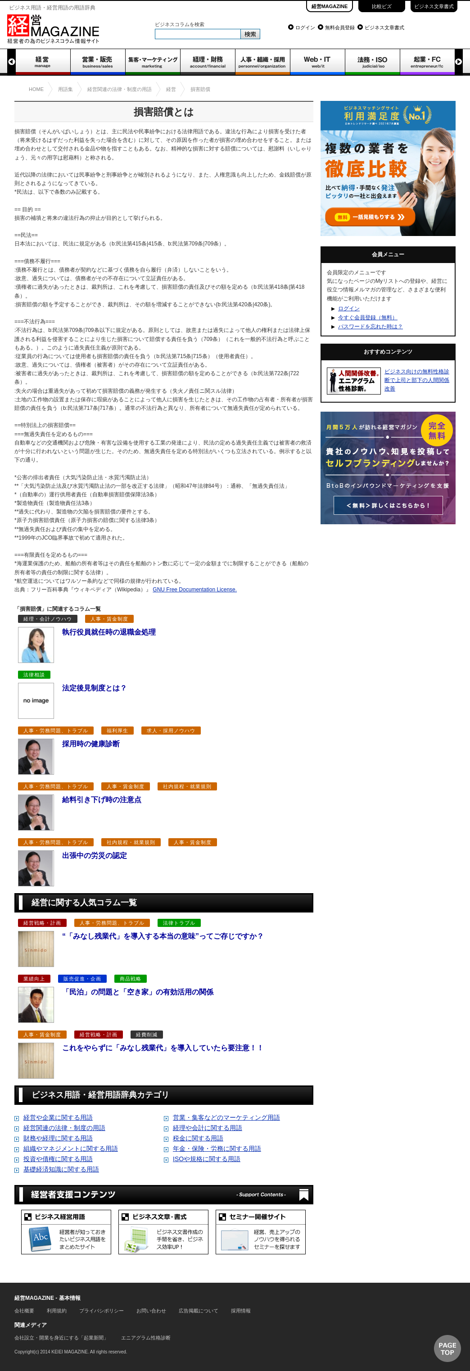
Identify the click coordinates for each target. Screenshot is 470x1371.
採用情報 (241, 1310)
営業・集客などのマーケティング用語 (226, 1117)
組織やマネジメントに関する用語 (70, 1148)
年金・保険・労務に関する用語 (217, 1148)
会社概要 (24, 1310)
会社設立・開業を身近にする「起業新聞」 (61, 1337)
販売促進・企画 (82, 978)
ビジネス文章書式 (434, 6)
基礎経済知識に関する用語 (61, 1169)
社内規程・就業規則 (187, 786)
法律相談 (34, 674)
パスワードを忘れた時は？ (370, 326)
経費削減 (147, 1034)
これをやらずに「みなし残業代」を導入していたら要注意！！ (163, 1048)
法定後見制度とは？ (94, 688)
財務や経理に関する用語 (58, 1138)
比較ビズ (382, 6)
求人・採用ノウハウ (171, 730)
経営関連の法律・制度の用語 (64, 1127)
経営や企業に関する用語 (58, 1117)
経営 (42, 62)
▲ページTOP (447, 1348)
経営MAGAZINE (330, 6)
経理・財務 (207, 62)
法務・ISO (372, 62)
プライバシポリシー (101, 1310)
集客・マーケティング (152, 62)
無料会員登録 (340, 27)
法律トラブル (179, 923)
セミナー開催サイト (261, 1232)
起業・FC (427, 62)
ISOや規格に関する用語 (206, 1158)
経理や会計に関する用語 (207, 1127)
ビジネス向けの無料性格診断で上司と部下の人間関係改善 (416, 380)
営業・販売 (97, 62)
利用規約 (57, 1310)
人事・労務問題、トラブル (55, 730)
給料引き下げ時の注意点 (101, 800)
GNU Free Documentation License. (195, 589)
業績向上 (34, 978)
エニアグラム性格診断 (146, 1337)
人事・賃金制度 (109, 619)
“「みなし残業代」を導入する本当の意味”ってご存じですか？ (163, 936)
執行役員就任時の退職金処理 (109, 632)
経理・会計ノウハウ (47, 619)
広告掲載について (198, 1310)
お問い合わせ (151, 1310)
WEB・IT (317, 62)
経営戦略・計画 (42, 923)
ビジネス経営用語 (66, 1232)
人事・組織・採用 (262, 62)
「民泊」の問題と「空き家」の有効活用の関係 (137, 992)
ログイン (305, 27)
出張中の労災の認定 (94, 855)
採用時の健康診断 (91, 744)
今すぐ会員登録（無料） (368, 317)
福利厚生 (117, 730)
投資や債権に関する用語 (58, 1158)
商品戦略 (130, 978)
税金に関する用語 (198, 1138)
